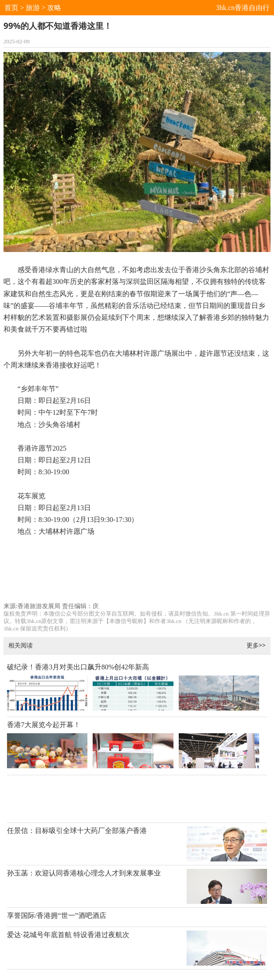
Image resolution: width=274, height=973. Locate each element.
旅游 (33, 7)
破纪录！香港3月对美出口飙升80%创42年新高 (78, 667)
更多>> (256, 645)
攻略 (54, 7)
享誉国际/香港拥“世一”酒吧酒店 (56, 915)
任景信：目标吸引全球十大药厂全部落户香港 (77, 830)
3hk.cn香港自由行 (243, 7)
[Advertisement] (137, 573)
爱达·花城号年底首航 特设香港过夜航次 (68, 934)
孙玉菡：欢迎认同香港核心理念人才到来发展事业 (84, 873)
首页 (11, 7)
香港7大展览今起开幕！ (43, 724)
